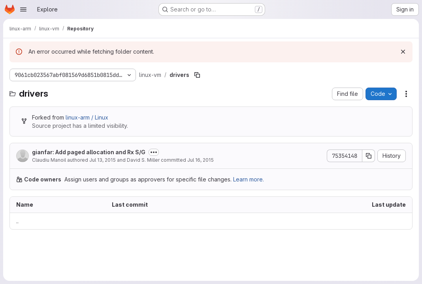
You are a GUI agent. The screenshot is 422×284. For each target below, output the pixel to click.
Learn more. (248, 179)
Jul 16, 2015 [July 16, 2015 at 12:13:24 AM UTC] (200, 160)
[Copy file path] (197, 75)
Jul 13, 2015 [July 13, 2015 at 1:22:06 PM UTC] (102, 160)
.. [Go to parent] (17, 221)
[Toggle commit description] (154, 152)
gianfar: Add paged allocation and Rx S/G (88, 152)
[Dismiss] (403, 51)
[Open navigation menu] (23, 9)
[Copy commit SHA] (368, 155)
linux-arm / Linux (87, 117)
